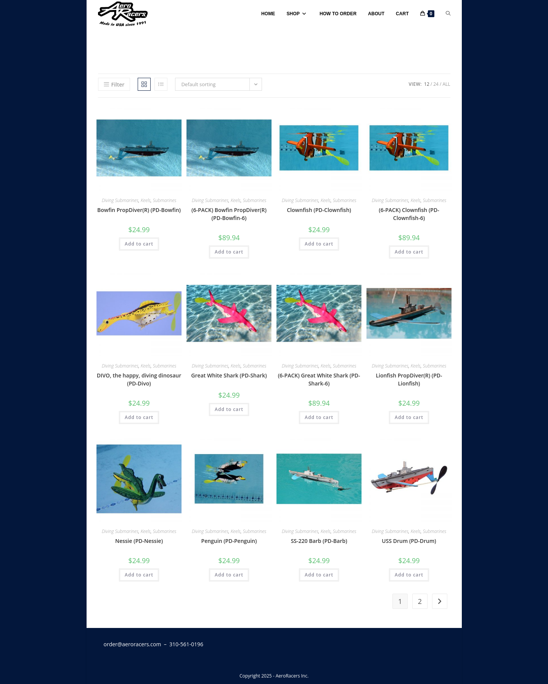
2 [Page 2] (420, 601)
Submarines (165, 200)
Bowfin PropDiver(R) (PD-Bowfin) (139, 210)
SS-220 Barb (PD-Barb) (319, 540)
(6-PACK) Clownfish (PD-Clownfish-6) (409, 214)
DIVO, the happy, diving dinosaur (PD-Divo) (139, 379)
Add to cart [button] (139, 244)
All (446, 84)
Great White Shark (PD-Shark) (229, 375)
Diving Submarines (120, 200)
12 (426, 84)
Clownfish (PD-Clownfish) (319, 210)
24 (436, 84)
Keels (146, 200)
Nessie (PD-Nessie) (139, 540)
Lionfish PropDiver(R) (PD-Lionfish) (409, 379)
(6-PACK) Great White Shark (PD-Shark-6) (319, 379)
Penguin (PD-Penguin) (229, 540)
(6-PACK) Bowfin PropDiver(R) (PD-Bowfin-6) (229, 214)
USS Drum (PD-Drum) (409, 540)
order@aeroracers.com (132, 644)
